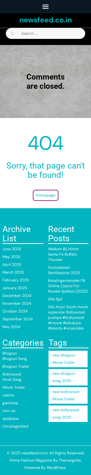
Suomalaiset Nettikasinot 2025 (64, 270)
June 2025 (11, 248)
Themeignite (70, 460)
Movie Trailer (13, 387)
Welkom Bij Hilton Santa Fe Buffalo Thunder (63, 254)
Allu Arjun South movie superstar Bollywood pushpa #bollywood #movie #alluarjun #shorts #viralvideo (68, 317)
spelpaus (10, 418)
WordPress (56, 467)
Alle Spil (55, 299)
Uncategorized (15, 426)
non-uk (8, 410)
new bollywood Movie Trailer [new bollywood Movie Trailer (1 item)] (65, 395)
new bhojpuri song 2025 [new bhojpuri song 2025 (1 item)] (63, 377)
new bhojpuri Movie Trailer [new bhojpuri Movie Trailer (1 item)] (63, 359)
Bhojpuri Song (14, 358)
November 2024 (16, 303)
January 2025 (14, 287)
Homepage (45, 195)
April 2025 (11, 264)
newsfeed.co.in (45, 20)
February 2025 (15, 280)
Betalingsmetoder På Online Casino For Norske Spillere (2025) (68, 286)
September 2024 (17, 319)
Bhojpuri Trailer (15, 366)
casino (8, 395)
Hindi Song (11, 379)
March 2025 (13, 272)
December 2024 (17, 295)
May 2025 (11, 256)
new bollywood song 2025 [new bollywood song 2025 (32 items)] (65, 413)
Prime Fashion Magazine (31, 460)
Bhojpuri (9, 353)
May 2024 (11, 326)
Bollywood (11, 374)
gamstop (10, 402)
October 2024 (15, 311)
